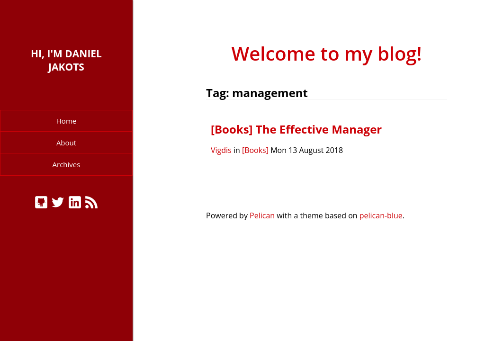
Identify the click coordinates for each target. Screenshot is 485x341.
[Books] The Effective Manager (296, 129)
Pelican (262, 215)
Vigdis (221, 150)
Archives (67, 164)
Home (66, 121)
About (66, 142)
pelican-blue (381, 215)
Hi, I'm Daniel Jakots (66, 60)
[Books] (255, 150)
